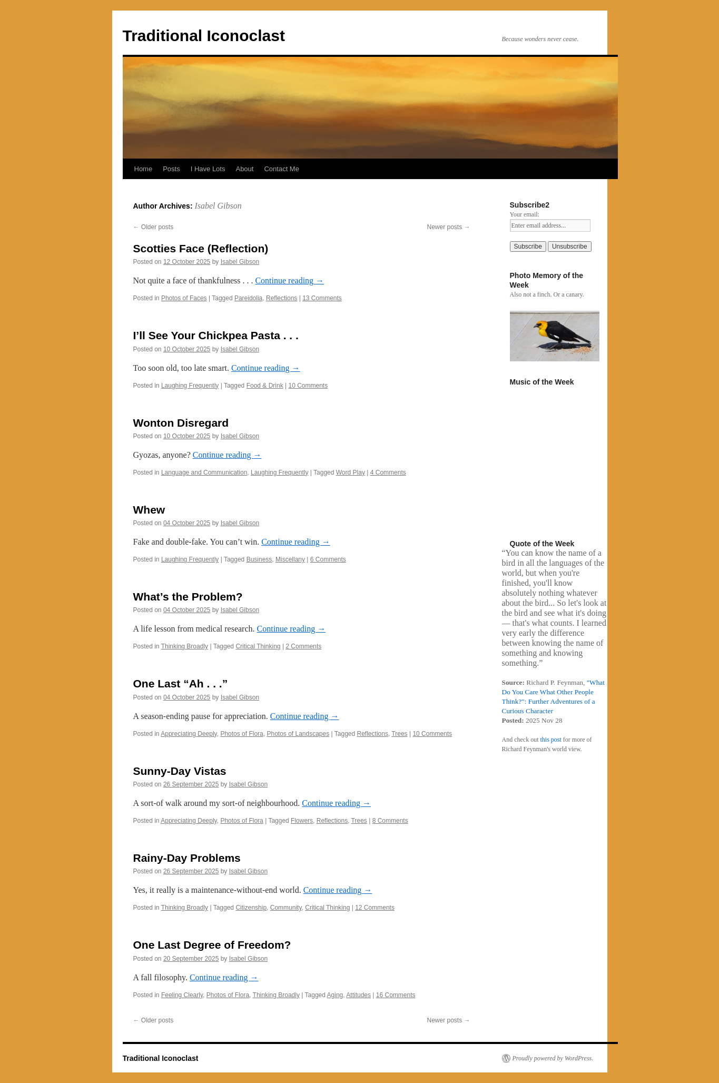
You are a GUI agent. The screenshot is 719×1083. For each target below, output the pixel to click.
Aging (335, 995)
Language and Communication (204, 472)
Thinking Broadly (184, 646)
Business (259, 559)
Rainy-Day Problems (187, 858)
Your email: (524, 214)
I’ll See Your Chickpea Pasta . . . (216, 335)
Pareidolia (248, 298)
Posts (171, 169)
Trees (399, 733)
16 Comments (396, 995)
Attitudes (358, 995)
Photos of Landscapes (298, 733)
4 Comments (388, 472)
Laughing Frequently (190, 385)
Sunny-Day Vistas (179, 771)
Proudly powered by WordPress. (553, 1058)
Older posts (153, 227)
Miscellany (290, 559)
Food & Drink (265, 385)
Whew (149, 510)
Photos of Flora (241, 733)
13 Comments (322, 298)
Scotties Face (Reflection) (201, 248)
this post (550, 739)
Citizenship (251, 907)
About (244, 169)
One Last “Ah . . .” (180, 683)
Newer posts (448, 227)
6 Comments (328, 559)
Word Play (350, 472)
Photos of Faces (184, 298)
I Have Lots (208, 169)
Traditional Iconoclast (204, 35)
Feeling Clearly (182, 995)
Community (286, 907)
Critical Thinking (257, 646)
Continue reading (289, 280)
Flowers (302, 820)
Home (143, 169)
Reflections (281, 298)
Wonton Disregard (181, 423)
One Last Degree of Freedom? (212, 945)
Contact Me (281, 169)
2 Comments (303, 646)
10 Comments (308, 385)
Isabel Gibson (217, 205)
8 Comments (390, 820)
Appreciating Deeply (189, 733)
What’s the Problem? (188, 596)
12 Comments (375, 907)
